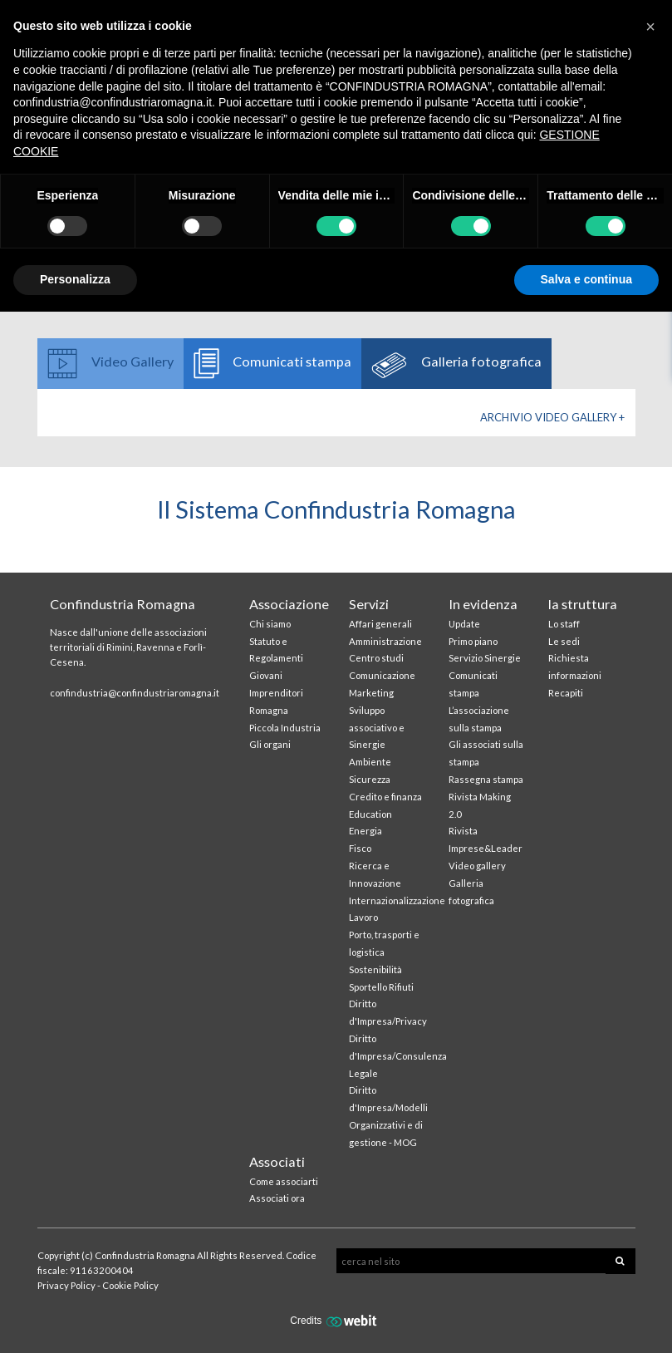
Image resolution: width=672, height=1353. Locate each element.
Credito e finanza (385, 796)
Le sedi (564, 641)
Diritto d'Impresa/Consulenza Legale (398, 1056)
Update (464, 623)
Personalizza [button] (75, 279)
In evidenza (483, 604)
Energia (365, 830)
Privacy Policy (66, 1285)
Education (370, 814)
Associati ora (277, 1198)
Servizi (369, 604)
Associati (277, 1161)
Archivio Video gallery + (552, 417)
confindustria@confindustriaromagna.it (134, 692)
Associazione (289, 604)
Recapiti (565, 692)
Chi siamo (270, 623)
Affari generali (380, 623)
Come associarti (283, 1181)
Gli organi (270, 744)
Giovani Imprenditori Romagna (276, 693)
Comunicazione (382, 675)
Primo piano (473, 641)
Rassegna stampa (486, 779)
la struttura (582, 604)
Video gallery (477, 865)
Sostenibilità (375, 969)
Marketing (371, 692)
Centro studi (376, 657)
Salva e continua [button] (586, 279)
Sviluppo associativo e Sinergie (377, 727)
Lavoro (363, 917)
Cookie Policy (130, 1285)
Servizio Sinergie (485, 657)
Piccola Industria (285, 727)
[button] (650, 26)
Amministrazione (385, 641)
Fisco (360, 848)
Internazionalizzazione (397, 900)
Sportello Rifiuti (381, 987)
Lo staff (564, 623)
